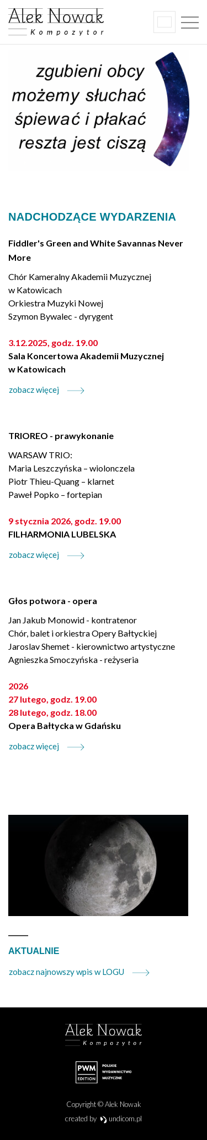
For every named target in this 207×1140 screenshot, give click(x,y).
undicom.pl (121, 1118)
